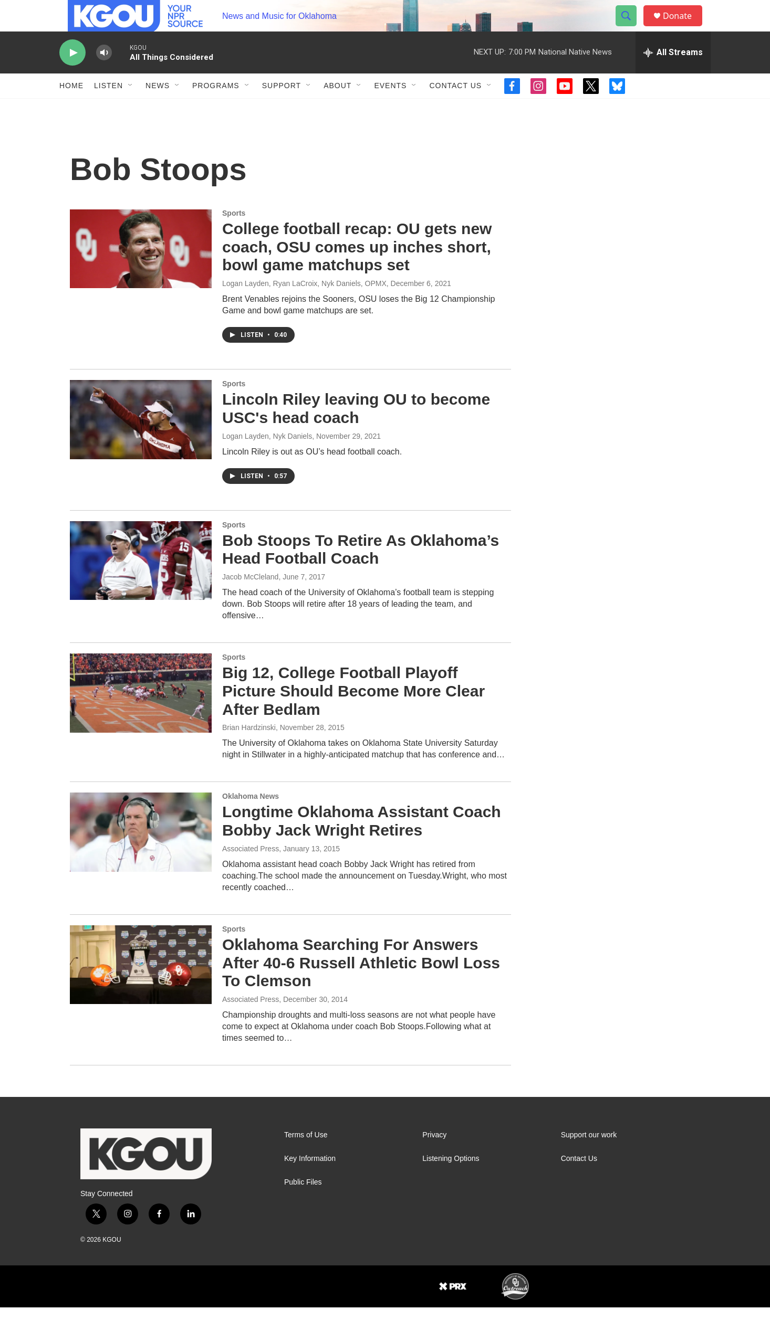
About (337, 109)
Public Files (303, 1206)
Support (281, 109)
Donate (684, 27)
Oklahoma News (250, 820)
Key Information (310, 1182)
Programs (216, 109)
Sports (233, 237)
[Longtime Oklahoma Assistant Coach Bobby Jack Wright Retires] (141, 855)
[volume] (104, 76)
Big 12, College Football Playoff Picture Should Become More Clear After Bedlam (353, 715)
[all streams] (673, 76)
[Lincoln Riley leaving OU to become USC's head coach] (141, 443)
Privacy (434, 1159)
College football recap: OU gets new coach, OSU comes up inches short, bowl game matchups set (357, 271)
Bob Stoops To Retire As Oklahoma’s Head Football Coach (360, 573)
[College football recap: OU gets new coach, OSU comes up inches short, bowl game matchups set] (141, 272)
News (157, 109)
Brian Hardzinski (249, 751)
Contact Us (455, 109)
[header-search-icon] (630, 27)
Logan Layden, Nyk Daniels (267, 460)
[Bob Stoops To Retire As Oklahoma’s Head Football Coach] (141, 584)
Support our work (589, 1159)
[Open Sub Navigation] (131, 109)
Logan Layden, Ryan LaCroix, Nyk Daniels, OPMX (304, 307)
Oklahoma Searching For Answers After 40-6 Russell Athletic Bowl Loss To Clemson (361, 986)
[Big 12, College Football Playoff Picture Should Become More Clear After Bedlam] (141, 716)
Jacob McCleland (250, 600)
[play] (72, 76)
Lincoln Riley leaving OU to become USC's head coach (356, 432)
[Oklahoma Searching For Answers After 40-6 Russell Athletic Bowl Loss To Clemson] (141, 988)
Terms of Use (305, 1159)
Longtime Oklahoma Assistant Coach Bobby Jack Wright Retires (361, 844)
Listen (108, 109)
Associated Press (250, 872)
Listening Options (450, 1182)
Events (390, 109)
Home (71, 109)
